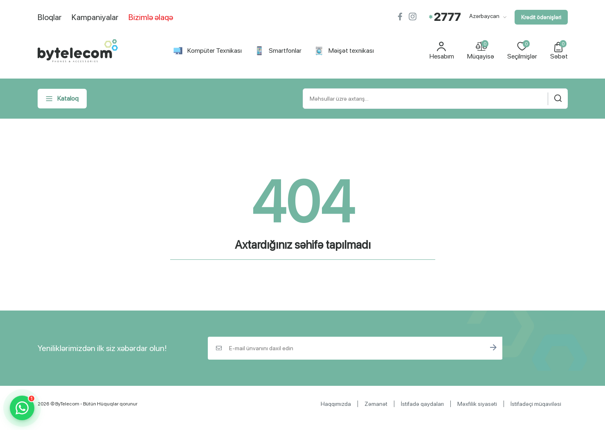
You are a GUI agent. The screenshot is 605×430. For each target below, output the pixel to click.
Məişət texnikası (344, 50)
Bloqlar (50, 17)
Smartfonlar (278, 50)
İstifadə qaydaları (422, 404)
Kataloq (62, 98)
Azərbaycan (487, 16)
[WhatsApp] (22, 408)
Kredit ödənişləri (541, 17)
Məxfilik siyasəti (477, 404)
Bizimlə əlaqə (150, 17)
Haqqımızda (336, 404)
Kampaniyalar (95, 17)
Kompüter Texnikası (207, 50)
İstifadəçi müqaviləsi (536, 404)
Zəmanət (375, 404)
